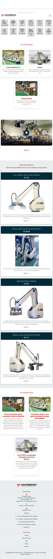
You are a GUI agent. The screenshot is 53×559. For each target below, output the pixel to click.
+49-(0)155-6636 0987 (29, 505)
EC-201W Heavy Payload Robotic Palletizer (26, 524)
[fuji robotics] (50, 15)
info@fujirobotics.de (26, 510)
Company (26, 535)
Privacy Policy (38, 552)
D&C (30, 554)
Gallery (26, 543)
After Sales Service (26, 538)
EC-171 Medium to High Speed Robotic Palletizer (26, 519)
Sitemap (44, 552)
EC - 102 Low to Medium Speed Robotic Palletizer (26, 516)
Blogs (26, 541)
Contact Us (26, 546)
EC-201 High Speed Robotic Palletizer (26, 521)
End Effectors (26, 527)
